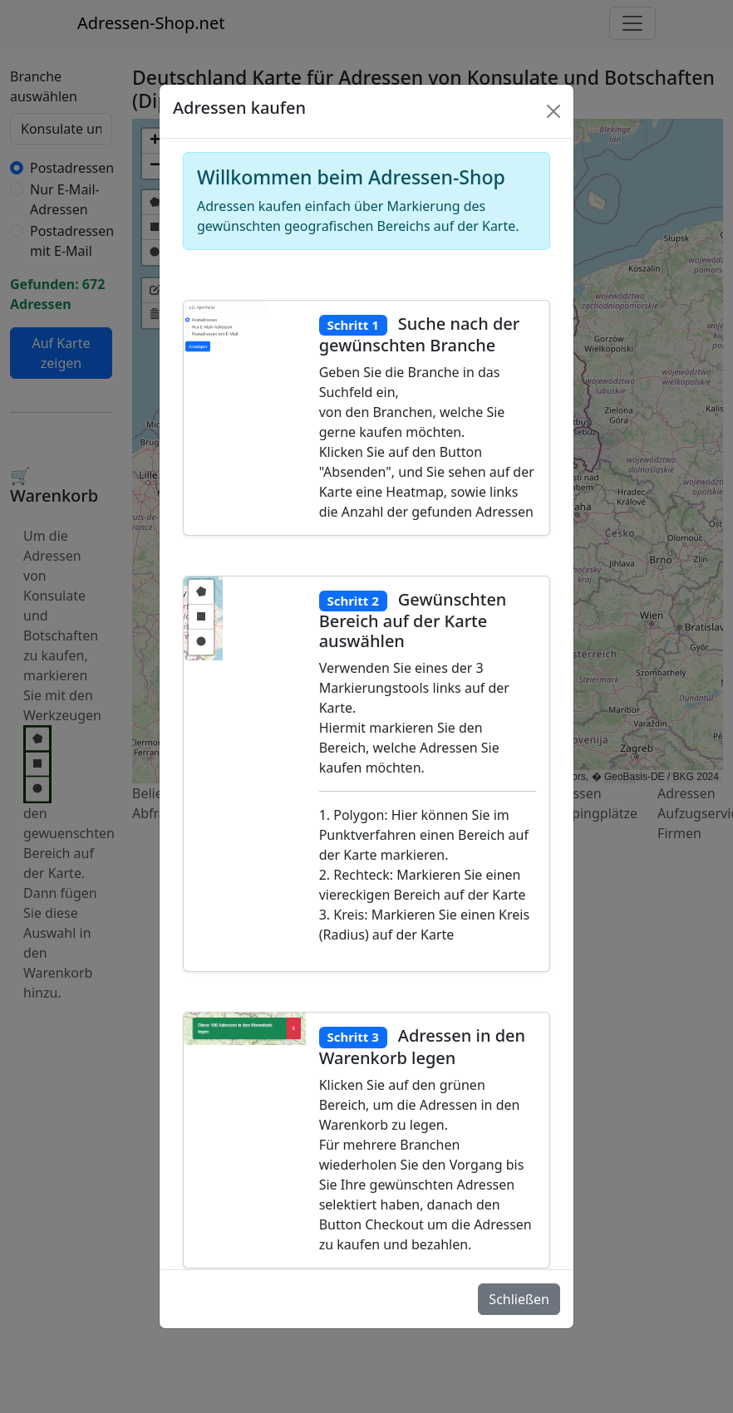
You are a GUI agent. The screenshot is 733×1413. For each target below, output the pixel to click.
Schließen (519, 1299)
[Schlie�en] (553, 111)
